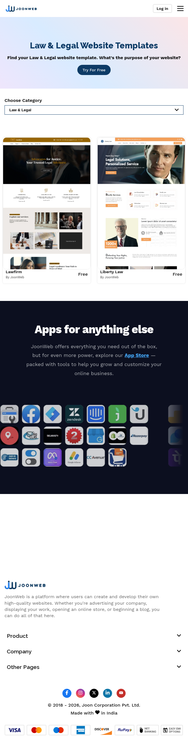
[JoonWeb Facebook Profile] (66, 693)
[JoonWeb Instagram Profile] (80, 693)
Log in (162, 8)
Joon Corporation (101, 705)
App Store (137, 355)
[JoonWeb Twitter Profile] (94, 693)
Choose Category (23, 100)
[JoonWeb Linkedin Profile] (108, 693)
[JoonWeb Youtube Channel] (121, 693)
